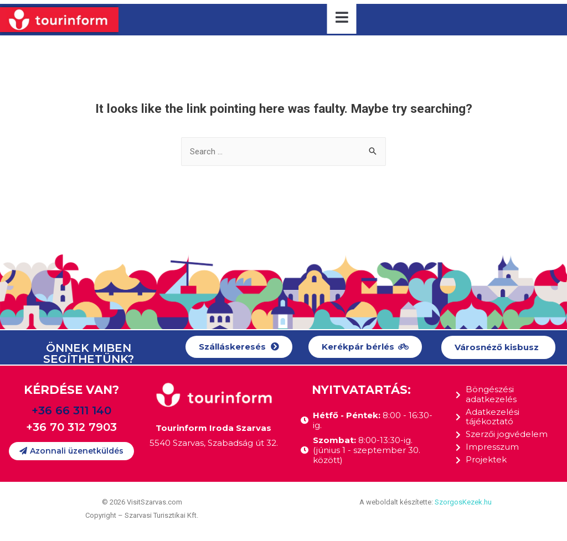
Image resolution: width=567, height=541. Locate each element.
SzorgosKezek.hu (463, 502)
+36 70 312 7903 (71, 427)
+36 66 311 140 (71, 410)
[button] (238, 347)
